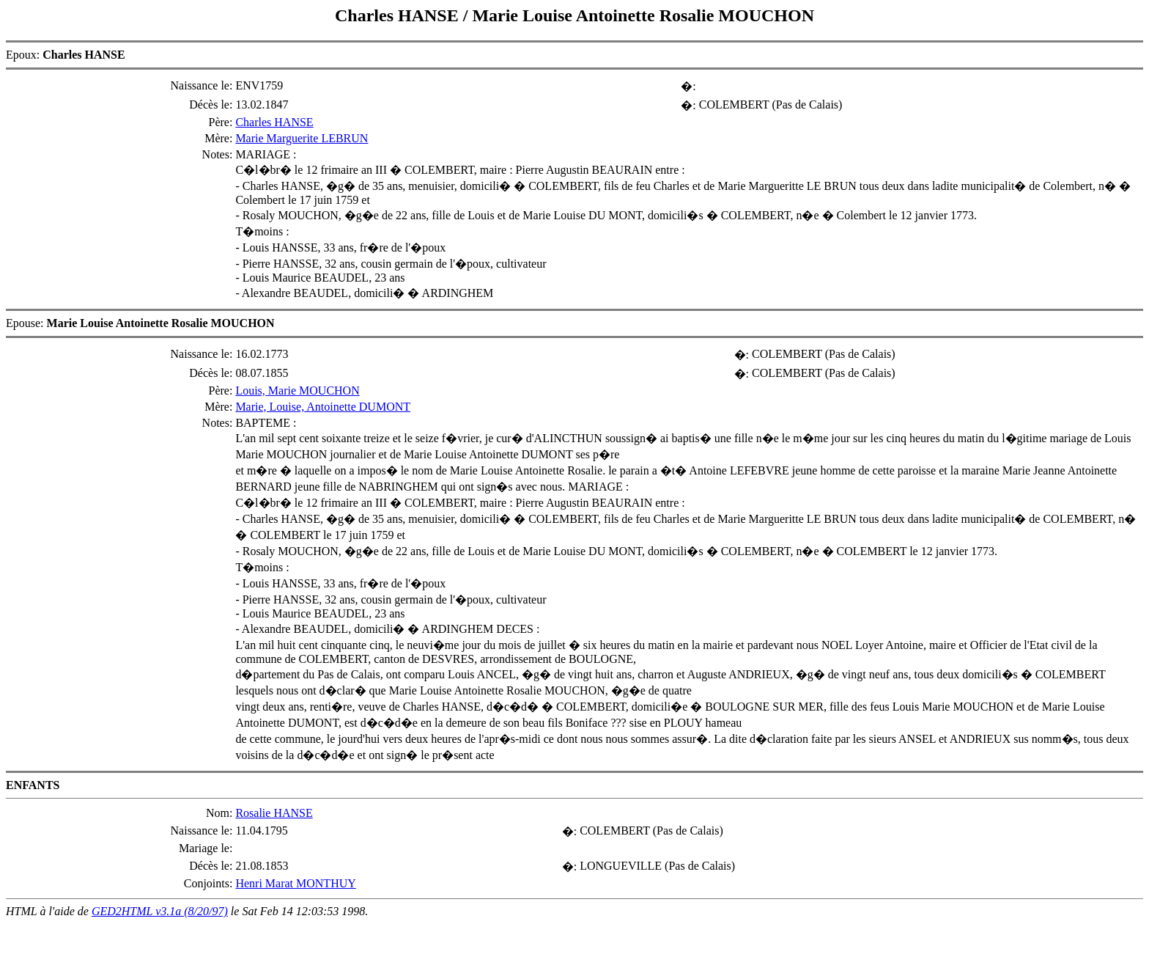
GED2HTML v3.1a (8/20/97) (160, 911)
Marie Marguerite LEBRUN (301, 138)
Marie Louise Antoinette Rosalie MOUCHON (643, 15)
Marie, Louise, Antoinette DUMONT (322, 406)
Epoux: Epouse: (574, 478)
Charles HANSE (399, 15)
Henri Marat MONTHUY (295, 883)
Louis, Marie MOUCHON (297, 390)
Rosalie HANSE (273, 813)
